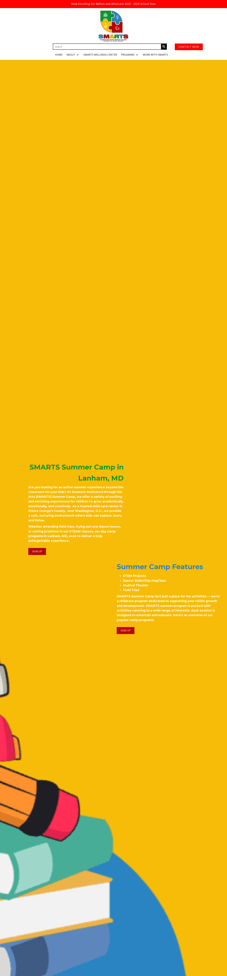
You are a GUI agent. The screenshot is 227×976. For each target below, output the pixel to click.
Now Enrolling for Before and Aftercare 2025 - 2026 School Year (113, 4)
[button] (78, 55)
